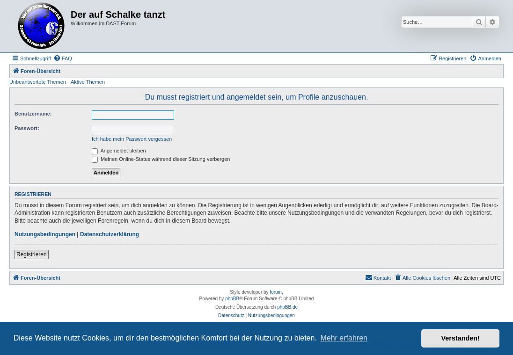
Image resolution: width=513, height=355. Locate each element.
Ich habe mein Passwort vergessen (132, 139)
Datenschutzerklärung (109, 234)
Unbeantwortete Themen (37, 82)
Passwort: (27, 128)
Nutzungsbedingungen (45, 234)
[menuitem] (62, 58)
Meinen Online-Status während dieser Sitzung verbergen (161, 159)
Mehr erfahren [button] (343, 338)
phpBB (232, 298)
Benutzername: (33, 113)
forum (276, 292)
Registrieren (31, 254)
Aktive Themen (88, 82)
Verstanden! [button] (460, 338)
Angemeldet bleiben (119, 150)
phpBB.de (287, 307)
